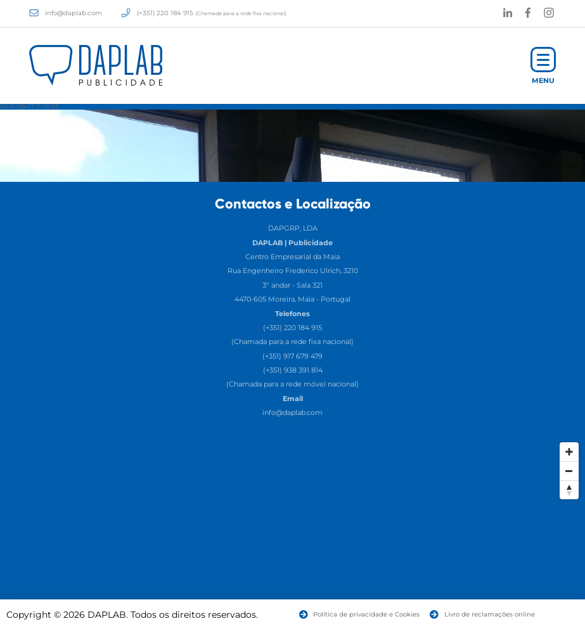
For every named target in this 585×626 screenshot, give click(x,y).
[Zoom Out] (569, 470)
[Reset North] (569, 489)
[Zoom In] (569, 451)
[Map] (292, 531)
